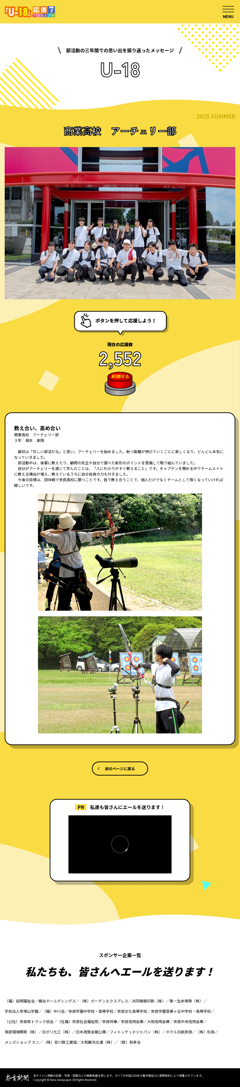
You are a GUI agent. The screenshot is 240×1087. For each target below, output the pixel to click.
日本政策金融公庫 (91, 1032)
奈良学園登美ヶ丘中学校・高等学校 (181, 1011)
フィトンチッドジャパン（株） (136, 1032)
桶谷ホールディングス (57, 1001)
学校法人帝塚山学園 (21, 1011)
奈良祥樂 (109, 1021)
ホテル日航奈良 (179, 1032)
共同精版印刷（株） (149, 1001)
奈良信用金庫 (132, 1021)
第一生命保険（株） (186, 1001)
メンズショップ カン (22, 1042)
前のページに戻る (120, 768)
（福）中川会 (53, 1011)
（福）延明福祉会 (20, 1001)
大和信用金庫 (158, 1021)
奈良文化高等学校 (132, 1011)
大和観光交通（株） (97, 1042)
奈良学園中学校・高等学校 (90, 1011)
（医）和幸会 (129, 1042)
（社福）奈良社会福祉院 (77, 1021)
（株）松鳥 (205, 1032)
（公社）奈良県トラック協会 (29, 1021)
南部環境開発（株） (21, 1032)
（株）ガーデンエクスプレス (103, 1001)
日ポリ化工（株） (57, 1032)
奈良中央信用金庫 (188, 1021)
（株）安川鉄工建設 (60, 1042)
